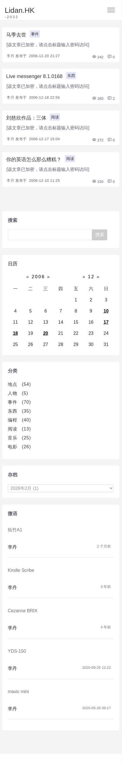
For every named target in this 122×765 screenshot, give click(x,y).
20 (45, 333)
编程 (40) (19, 420)
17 (106, 322)
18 (15, 333)
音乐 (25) (19, 437)
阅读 (55, 117)
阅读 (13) (19, 429)
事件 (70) (19, 402)
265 (97, 98)
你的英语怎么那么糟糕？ (33, 159)
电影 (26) (19, 446)
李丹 (10, 56)
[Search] (50, 234)
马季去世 (16, 35)
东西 (71, 75)
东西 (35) (19, 411)
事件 (35, 34)
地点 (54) (19, 384)
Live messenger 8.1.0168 (34, 76)
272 (97, 140)
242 (97, 57)
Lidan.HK (20, 10)
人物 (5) (18, 393)
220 (97, 182)
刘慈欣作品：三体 (26, 118)
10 (106, 311)
